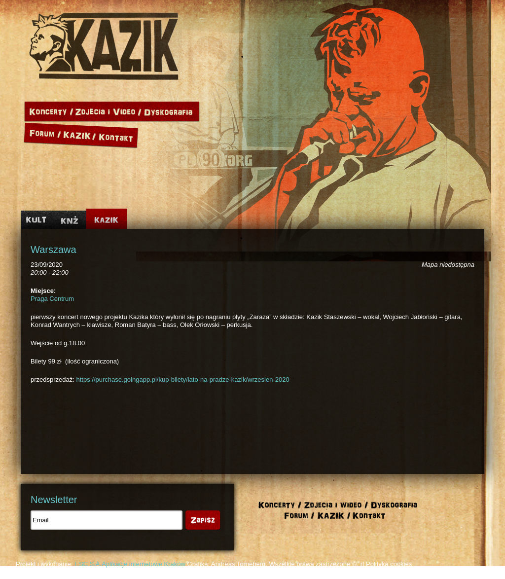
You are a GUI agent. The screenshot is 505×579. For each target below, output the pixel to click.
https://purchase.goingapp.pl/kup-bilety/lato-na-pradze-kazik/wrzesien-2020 (182, 379)
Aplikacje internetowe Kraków (143, 564)
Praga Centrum (52, 298)
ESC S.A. (88, 564)
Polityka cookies (389, 564)
